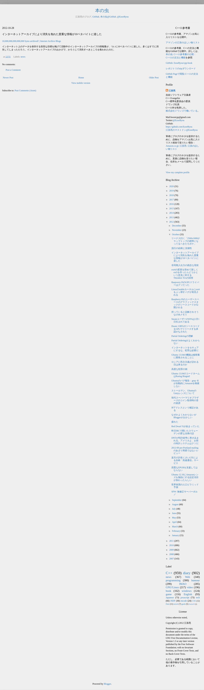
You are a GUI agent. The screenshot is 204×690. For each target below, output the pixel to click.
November (177, 230)
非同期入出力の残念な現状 (185, 265)
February (176, 531)
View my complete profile (177, 172)
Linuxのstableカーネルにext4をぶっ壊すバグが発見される (185, 292)
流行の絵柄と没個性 (181, 248)
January (176, 535)
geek (183, 604)
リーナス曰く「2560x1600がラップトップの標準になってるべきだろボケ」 (185, 241)
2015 (171, 208)
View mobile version (80, 83)
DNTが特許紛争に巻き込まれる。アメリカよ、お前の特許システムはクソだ (185, 440)
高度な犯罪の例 (179, 369)
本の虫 (102, 10)
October (176, 234)
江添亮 (172, 90)
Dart (167, 604)
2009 (171, 550)
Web (187, 576)
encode (183, 601)
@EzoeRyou (123, 16)
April (174, 522)
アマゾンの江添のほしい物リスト (183, 42)
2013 (171, 217)
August (175, 504)
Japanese (170, 597)
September (177, 500)
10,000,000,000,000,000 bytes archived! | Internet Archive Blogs (31, 41)
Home (81, 77)
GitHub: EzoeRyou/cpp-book (179, 63)
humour (195, 580)
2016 (171, 204)
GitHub (95, 16)
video (190, 587)
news (23, 57)
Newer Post (8, 77)
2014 (171, 213)
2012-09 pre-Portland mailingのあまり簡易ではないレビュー (184, 450)
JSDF (172, 601)
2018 (171, 195)
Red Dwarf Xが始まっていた (185, 426)
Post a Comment (13, 70)
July (174, 509)
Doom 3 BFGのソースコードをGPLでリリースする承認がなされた (185, 329)
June (174, 513)
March (175, 526)
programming (173, 580)
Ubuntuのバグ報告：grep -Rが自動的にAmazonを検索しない (185, 383)
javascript (184, 597)
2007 (171, 558)
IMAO (182, 583)
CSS (194, 601)
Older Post (154, 77)
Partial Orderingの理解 (182, 336)
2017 (171, 199)
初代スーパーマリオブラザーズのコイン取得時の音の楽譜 (185, 400)
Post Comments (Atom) (25, 90)
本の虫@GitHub (108, 16)
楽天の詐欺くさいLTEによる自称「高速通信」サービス (184, 460)
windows (187, 590)
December (177, 225)
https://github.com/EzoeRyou (179, 126)
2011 (171, 541)
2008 (171, 554)
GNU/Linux (172, 587)
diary (187, 573)
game (169, 594)
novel (176, 604)
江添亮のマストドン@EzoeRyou (182, 130)
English (188, 594)
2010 (171, 545)
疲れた (174, 422)
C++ (169, 573)
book (168, 590)
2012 (171, 222)
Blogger (107, 684)
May (174, 517)
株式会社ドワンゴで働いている (181, 111)
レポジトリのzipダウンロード (181, 68)
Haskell (191, 604)
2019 (171, 190)
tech (198, 597)
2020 (171, 186)
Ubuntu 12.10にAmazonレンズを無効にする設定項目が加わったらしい (184, 477)
